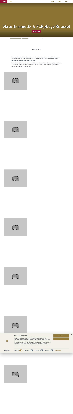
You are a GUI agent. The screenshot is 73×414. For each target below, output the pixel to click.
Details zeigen (58, 411)
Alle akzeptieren (61, 397)
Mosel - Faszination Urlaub (15, 38)
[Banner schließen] (71, 396)
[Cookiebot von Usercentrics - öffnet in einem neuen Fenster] (7, 412)
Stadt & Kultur (25, 38)
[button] (3, 1)
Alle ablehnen (61, 400)
